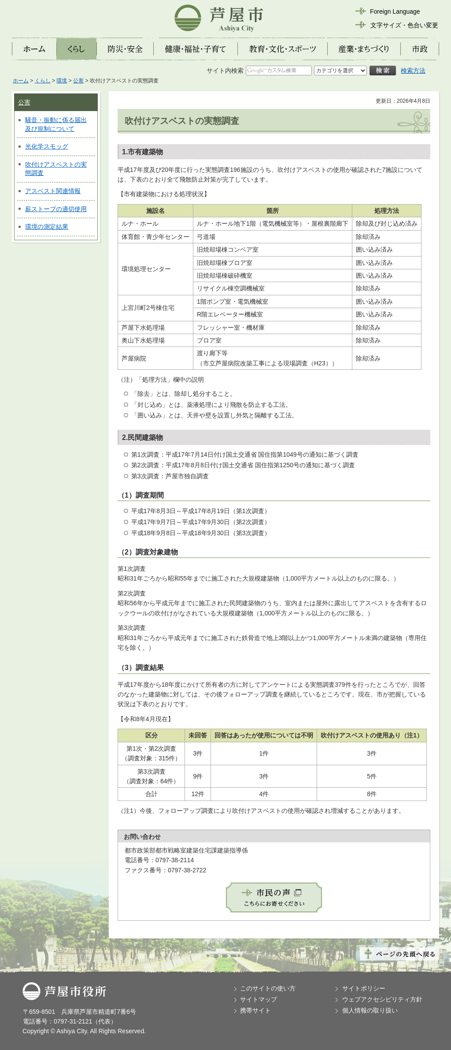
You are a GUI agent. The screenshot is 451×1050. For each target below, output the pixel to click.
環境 (61, 81)
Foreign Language (395, 11)
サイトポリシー (363, 988)
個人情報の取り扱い (370, 1010)
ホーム (21, 81)
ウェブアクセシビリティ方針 (382, 999)
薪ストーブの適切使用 (56, 208)
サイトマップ (258, 999)
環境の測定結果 (46, 226)
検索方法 (413, 70)
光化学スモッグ (46, 146)
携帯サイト (255, 1010)
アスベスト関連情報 (53, 190)
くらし (43, 81)
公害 (78, 81)
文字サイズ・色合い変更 (404, 25)
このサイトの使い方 (268, 988)
